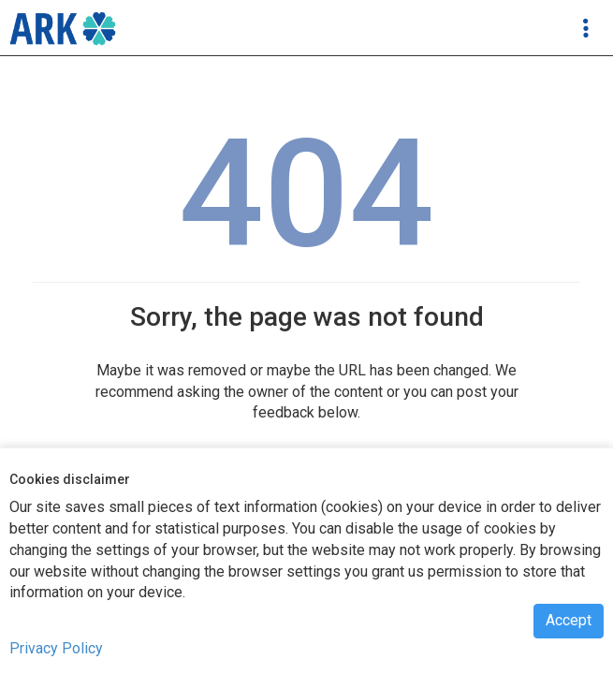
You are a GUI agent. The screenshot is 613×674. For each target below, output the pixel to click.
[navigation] (62, 28)
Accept (568, 620)
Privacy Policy (56, 648)
